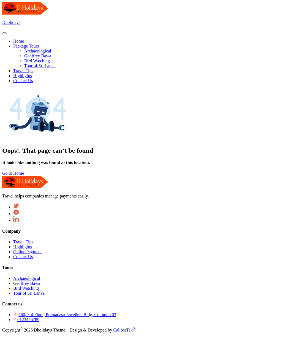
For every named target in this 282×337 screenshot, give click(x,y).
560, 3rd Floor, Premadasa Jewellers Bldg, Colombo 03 (67, 314)
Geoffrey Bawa (26, 283)
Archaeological (26, 278)
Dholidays (11, 22)
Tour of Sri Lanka (29, 293)
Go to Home (13, 173)
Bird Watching (26, 288)
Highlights (22, 246)
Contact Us (23, 256)
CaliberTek (124, 330)
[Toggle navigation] (4, 33)
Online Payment (27, 251)
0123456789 (28, 319)
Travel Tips (23, 241)
